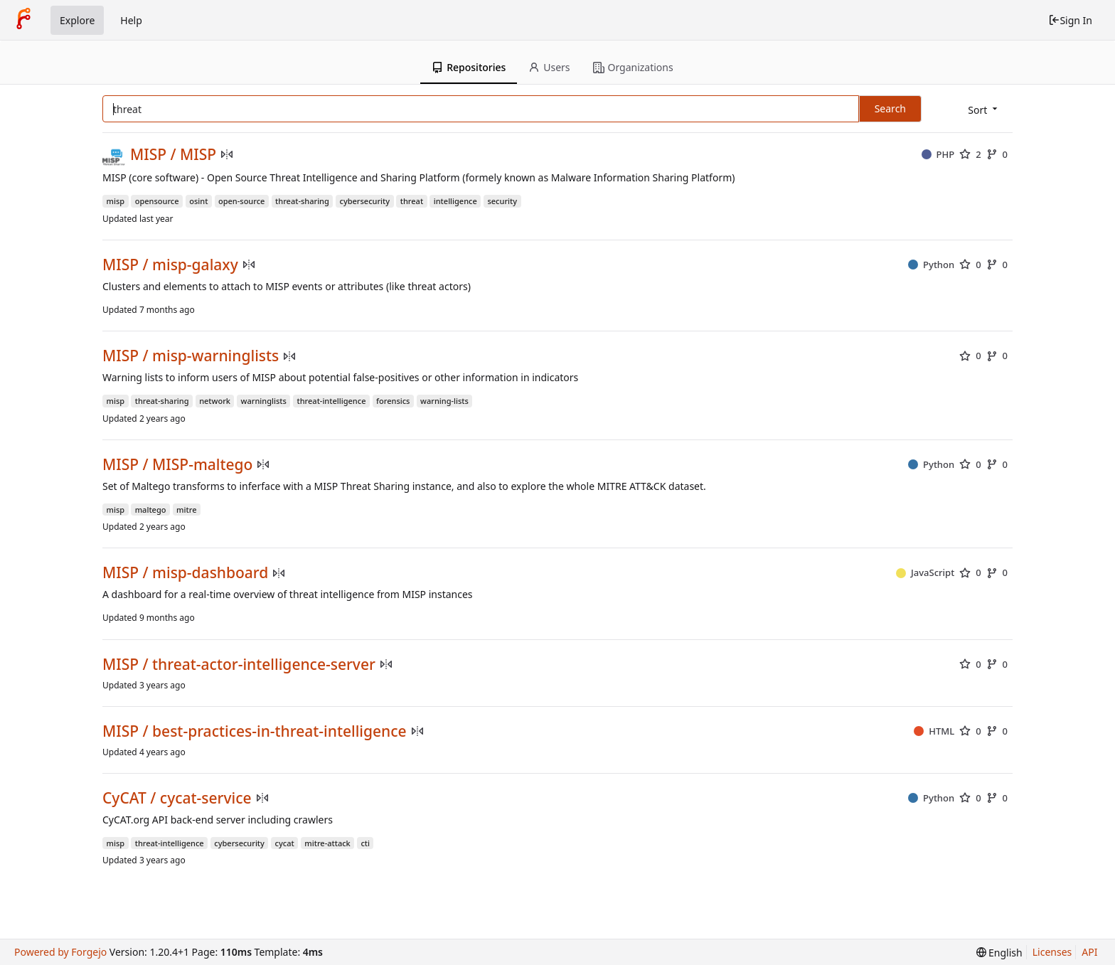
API (1089, 952)
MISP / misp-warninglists (190, 356)
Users (549, 67)
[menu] (984, 109)
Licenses (1052, 952)
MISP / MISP (173, 154)
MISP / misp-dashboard (185, 572)
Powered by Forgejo (60, 952)
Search (890, 108)
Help (131, 20)
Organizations (633, 67)
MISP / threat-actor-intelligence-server (238, 664)
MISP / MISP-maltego (177, 464)
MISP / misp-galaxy (170, 264)
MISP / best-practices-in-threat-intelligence (254, 731)
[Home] (23, 20)
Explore (77, 20)
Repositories (469, 67)
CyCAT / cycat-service (177, 798)
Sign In (1070, 20)
